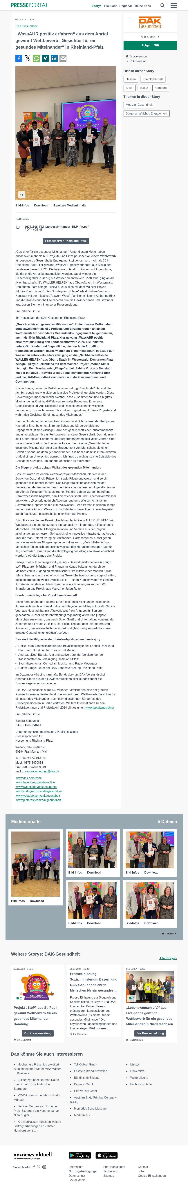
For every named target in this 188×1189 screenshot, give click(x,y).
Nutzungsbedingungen (83, 1171)
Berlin (129, 88)
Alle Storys (150, 36)
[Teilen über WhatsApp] (36, 58)
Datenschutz (77, 1175)
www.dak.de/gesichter (100, 707)
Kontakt (143, 1166)
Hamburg (161, 88)
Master (134, 1064)
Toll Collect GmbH (85, 1064)
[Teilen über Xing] (45, 58)
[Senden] (62, 58)
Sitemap (108, 1175)
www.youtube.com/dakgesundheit (38, 795)
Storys (97, 6)
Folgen (150, 45)
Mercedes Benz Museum (90, 1108)
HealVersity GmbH (86, 1090)
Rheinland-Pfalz (153, 79)
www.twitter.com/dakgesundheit (36, 786)
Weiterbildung (139, 1077)
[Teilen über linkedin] (54, 58)
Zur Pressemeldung (37, 1033)
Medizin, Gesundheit (139, 105)
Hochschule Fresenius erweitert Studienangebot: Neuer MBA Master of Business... (37, 1069)
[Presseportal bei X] (37, 1167)
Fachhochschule (141, 1084)
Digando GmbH (84, 1084)
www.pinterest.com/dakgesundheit (38, 800)
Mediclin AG (82, 1115)
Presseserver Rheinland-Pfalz (65, 240)
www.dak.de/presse (29, 778)
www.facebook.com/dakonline (35, 782)
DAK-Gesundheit (26, 26)
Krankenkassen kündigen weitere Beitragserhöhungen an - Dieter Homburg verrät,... (37, 1126)
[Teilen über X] (27, 58)
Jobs (141, 1171)
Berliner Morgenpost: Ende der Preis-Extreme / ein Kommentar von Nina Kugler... (37, 1111)
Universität (137, 1071)
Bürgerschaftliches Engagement (147, 113)
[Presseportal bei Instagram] (43, 1166)
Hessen (131, 79)
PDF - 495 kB (56, 228)
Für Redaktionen (114, 1166)
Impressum (76, 1166)
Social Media (77, 1180)
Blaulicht (110, 6)
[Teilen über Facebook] (18, 58)
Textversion (110, 1171)
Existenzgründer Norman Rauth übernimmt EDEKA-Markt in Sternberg (36, 1084)
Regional (125, 6)
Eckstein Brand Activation (90, 1071)
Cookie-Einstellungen (152, 1175)
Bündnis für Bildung (87, 1077)
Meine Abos (143, 6)
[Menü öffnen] (173, 5)
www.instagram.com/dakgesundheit (39, 791)
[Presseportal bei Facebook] (33, 1167)
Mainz (144, 88)
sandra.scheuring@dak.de (42, 771)
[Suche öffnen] (162, 5)
